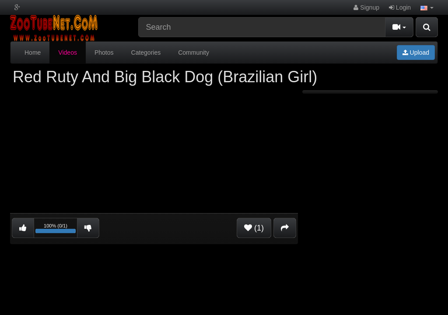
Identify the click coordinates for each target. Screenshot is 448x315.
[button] (427, 7)
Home (32, 52)
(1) (254, 228)
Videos (67, 52)
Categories (146, 52)
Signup (366, 7)
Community (193, 52)
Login (400, 7)
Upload (415, 52)
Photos (104, 52)
